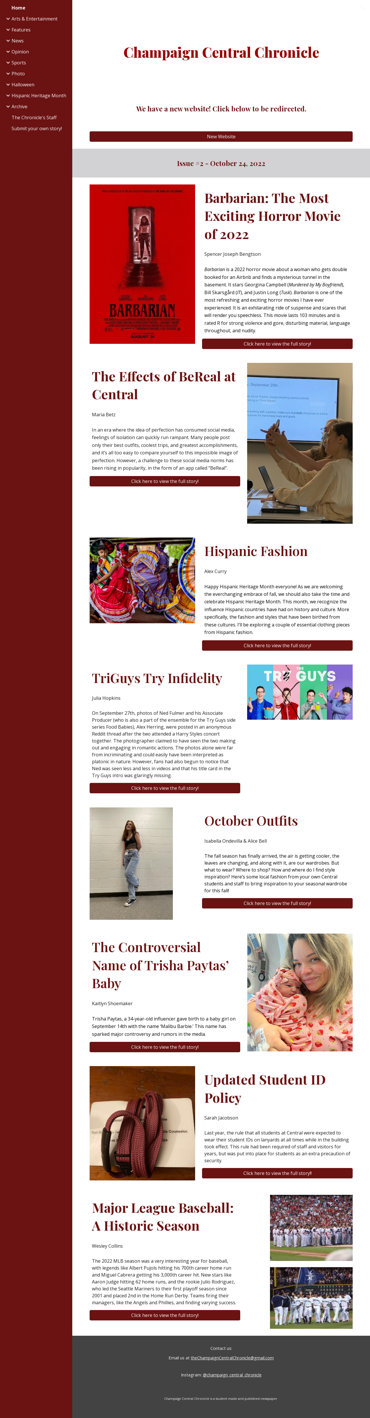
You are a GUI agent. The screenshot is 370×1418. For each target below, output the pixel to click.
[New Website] (221, 136)
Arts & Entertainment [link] (35, 19)
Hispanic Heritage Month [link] (39, 95)
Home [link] (18, 8)
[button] (363, 8)
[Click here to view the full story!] (277, 344)
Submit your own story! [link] (37, 128)
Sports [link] (19, 62)
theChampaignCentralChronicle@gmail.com (232, 1358)
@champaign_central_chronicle (232, 1375)
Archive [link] (19, 106)
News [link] (18, 41)
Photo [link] (18, 73)
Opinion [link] (20, 51)
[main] (221, 52)
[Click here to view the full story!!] (277, 1173)
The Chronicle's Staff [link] (34, 117)
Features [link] (21, 30)
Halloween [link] (23, 84)
